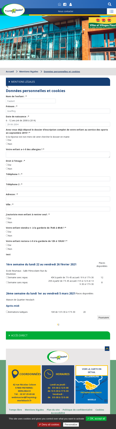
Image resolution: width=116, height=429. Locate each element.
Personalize (71, 424)
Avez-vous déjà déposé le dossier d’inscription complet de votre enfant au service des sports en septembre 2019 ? (57, 131)
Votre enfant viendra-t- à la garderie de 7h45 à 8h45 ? (36, 227)
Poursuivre (103, 317)
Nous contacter (65, 11)
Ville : (9, 204)
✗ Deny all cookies (49, 424)
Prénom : (11, 106)
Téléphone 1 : (14, 174)
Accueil (10, 71)
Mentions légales (28, 71)
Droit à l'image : (15, 160)
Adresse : (12, 194)
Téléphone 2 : (14, 184)
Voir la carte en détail (91, 371)
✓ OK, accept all (96, 418)
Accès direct (19, 335)
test (8, 254)
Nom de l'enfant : (16, 96)
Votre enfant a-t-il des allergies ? (25, 149)
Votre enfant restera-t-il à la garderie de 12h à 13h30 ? (36, 241)
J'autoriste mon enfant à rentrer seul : (28, 214)
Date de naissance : (17, 116)
